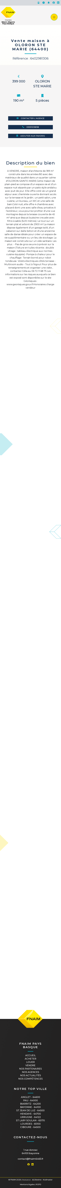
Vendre (30, 1065)
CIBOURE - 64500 (30, 1127)
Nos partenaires (30, 1068)
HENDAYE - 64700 (30, 1113)
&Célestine (36, 1180)
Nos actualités (30, 1075)
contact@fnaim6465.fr (30, 1159)
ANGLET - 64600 (30, 1097)
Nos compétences (30, 1078)
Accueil (30, 1055)
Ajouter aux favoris (30, 136)
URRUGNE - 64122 (30, 1117)
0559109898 (30, 127)
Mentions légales (27, 1184)
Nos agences (30, 1072)
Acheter (30, 1058)
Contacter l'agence (30, 118)
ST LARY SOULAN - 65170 (30, 1120)
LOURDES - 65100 (30, 1124)
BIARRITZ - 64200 (30, 1103)
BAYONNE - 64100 (30, 1107)
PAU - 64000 (30, 1100)
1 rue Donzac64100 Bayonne (30, 1152)
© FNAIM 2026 (14, 1180)
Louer (30, 1062)
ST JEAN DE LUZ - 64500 (30, 1110)
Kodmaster (48, 1180)
